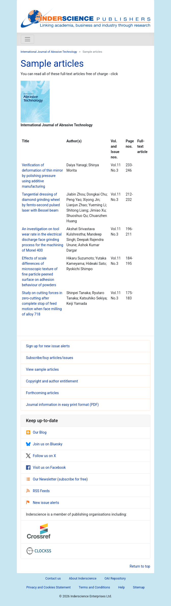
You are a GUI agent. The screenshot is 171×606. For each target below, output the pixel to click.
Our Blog (36, 432)
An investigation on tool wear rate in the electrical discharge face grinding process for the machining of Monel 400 (42, 239)
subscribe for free (73, 479)
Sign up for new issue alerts (48, 346)
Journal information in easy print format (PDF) (62, 405)
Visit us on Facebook (46, 467)
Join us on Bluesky (44, 444)
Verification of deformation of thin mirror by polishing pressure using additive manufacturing (42, 175)
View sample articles (42, 369)
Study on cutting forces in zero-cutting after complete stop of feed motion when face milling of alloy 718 (42, 303)
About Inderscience (82, 578)
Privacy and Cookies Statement (48, 587)
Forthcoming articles (42, 393)
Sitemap (139, 587)
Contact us (53, 578)
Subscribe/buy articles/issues (49, 358)
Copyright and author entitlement (52, 381)
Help (121, 587)
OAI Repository (115, 578)
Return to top (140, 566)
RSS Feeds (38, 491)
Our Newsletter (41, 479)
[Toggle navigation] (27, 39)
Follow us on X (41, 456)
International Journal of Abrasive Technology (49, 51)
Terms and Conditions (94, 587)
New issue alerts (42, 503)
